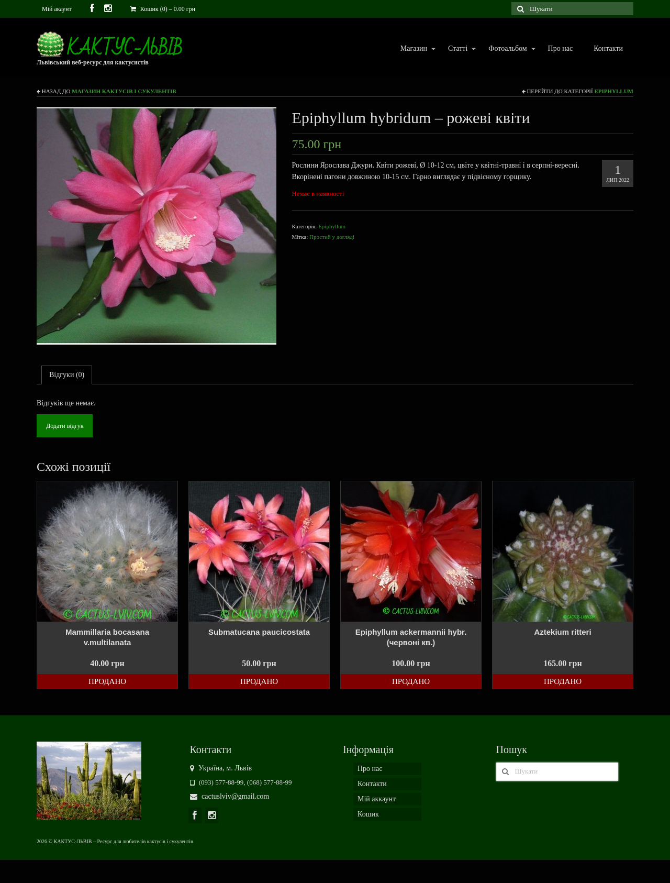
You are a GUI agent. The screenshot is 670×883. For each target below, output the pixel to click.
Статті (457, 49)
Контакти (608, 48)
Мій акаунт (57, 9)
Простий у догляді (331, 237)
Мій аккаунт (377, 799)
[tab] (66, 375)
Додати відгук (64, 425)
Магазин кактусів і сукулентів (124, 91)
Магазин (413, 49)
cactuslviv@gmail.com (230, 796)
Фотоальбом (507, 49)
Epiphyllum (613, 91)
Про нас (560, 48)
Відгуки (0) (66, 375)
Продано (107, 681)
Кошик (368, 814)
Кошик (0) (162, 9)
